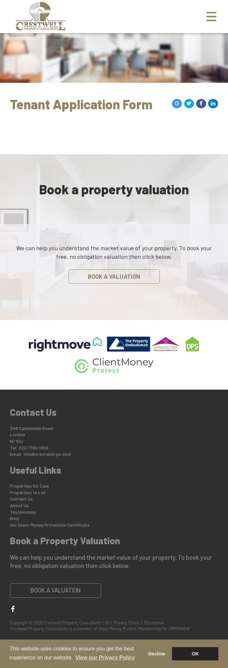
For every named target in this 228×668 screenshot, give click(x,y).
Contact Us (21, 498)
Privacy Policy (126, 622)
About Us (19, 505)
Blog (14, 518)
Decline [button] (156, 653)
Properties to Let (28, 492)
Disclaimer (154, 622)
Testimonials (23, 512)
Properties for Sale (29, 486)
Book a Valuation (114, 276)
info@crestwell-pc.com (47, 454)
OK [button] (195, 653)
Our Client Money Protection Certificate (50, 525)
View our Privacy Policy (105, 657)
